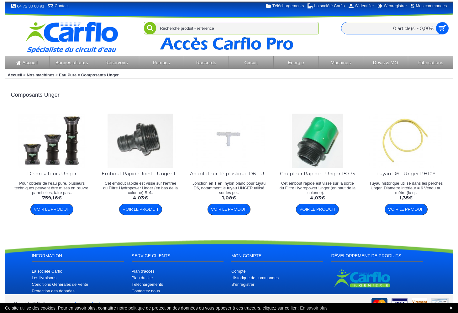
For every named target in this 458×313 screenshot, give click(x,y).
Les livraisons (44, 277)
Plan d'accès (143, 271)
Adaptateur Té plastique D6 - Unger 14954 (230, 174)
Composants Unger (100, 75)
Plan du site (142, 277)
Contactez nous (146, 291)
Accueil (15, 75)
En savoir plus (314, 307)
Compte (238, 271)
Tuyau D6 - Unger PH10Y (405, 174)
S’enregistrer (243, 284)
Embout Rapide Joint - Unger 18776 (142, 174)
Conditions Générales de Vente (60, 284)
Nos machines (40, 75)
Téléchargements (147, 284)
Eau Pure (67, 75)
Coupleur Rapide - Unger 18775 (317, 174)
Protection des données (53, 291)
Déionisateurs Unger (51, 174)
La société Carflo (47, 271)
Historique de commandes (255, 277)
